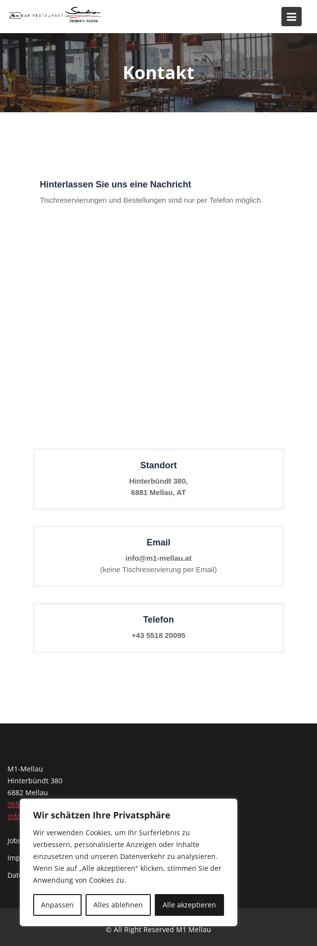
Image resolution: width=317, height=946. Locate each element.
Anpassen (57, 904)
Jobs (16, 840)
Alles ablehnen (118, 904)
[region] (128, 862)
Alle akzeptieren (189, 904)
